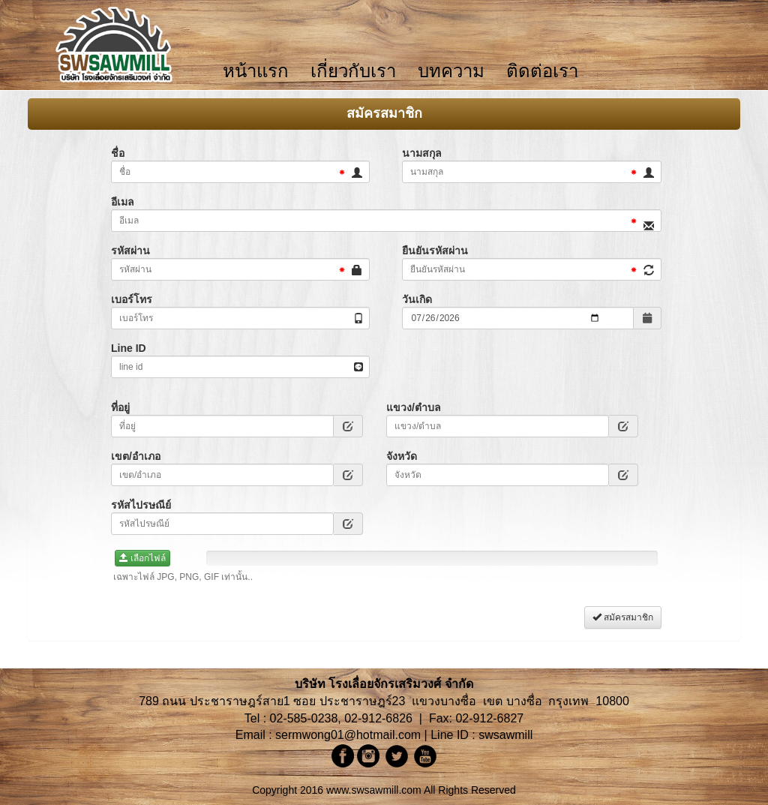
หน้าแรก (256, 71)
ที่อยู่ (120, 407)
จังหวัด (401, 456)
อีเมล (122, 202)
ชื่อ (117, 153)
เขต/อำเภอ (135, 456)
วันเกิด (417, 299)
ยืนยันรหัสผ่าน (435, 251)
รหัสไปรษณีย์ (141, 505)
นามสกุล (422, 153)
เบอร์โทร (131, 299)
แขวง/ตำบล (413, 407)
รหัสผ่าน (130, 251)
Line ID (128, 348)
